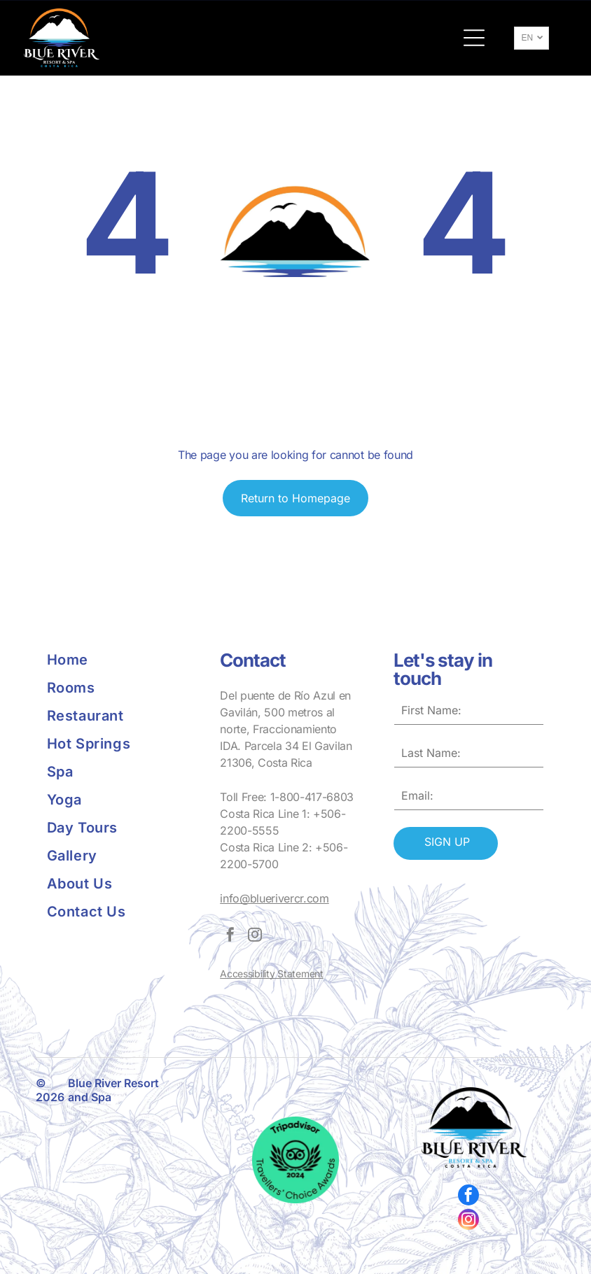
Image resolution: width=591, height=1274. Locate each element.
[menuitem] (122, 660)
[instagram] (254, 936)
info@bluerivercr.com (274, 898)
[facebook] (230, 936)
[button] (474, 37)
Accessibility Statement (272, 973)
